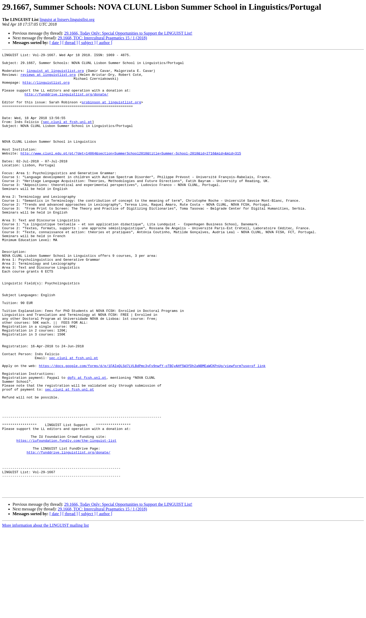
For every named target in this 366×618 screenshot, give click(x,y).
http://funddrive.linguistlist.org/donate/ (66, 102)
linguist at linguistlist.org (55, 74)
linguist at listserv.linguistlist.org (67, 19)
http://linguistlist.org (46, 88)
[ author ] (104, 42)
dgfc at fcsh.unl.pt (87, 442)
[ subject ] (87, 42)
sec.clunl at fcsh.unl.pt (67, 136)
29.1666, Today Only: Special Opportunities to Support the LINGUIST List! (128, 33)
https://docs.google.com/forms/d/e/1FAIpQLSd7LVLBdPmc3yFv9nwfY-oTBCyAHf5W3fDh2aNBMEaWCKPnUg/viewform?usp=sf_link (152, 428)
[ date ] (55, 42)
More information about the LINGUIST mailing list (45, 613)
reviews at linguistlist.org (48, 79)
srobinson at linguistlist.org (111, 112)
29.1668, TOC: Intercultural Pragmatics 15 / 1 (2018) (102, 38)
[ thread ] (70, 42)
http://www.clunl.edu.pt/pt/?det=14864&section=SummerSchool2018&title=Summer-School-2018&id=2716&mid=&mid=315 (130, 173)
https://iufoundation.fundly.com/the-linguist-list (66, 518)
